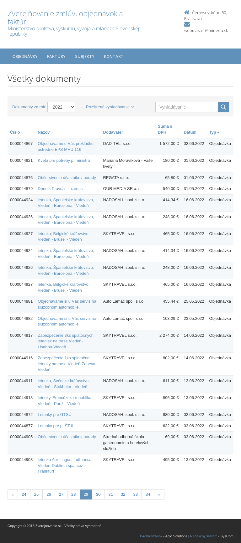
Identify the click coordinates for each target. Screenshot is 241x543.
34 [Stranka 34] (148, 494)
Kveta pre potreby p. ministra (64, 160)
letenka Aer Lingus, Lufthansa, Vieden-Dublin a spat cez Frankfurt (65, 465)
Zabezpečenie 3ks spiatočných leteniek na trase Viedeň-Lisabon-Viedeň (66, 341)
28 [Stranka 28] (73, 494)
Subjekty (84, 56)
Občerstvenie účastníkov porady (67, 177)
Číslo (15, 132)
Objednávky (25, 56)
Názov (44, 132)
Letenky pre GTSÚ (55, 414)
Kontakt (114, 56)
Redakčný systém (203, 536)
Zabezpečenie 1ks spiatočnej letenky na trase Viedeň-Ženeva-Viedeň (67, 364)
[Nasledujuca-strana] (159, 494)
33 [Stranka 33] (135, 494)
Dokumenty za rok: (29, 107)
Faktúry (56, 56)
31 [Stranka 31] (111, 494)
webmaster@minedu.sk (206, 30)
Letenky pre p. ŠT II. (56, 425)
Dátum (190, 132)
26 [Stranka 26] (48, 494)
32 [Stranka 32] (123, 494)
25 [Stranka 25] (36, 494)
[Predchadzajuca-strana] (13, 494)
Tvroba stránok (150, 536)
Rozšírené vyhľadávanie (110, 107)
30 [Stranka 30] (98, 494)
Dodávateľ (113, 132)
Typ (214, 132)
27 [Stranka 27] (61, 494)
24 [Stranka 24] (24, 494)
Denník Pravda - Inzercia (60, 188)
